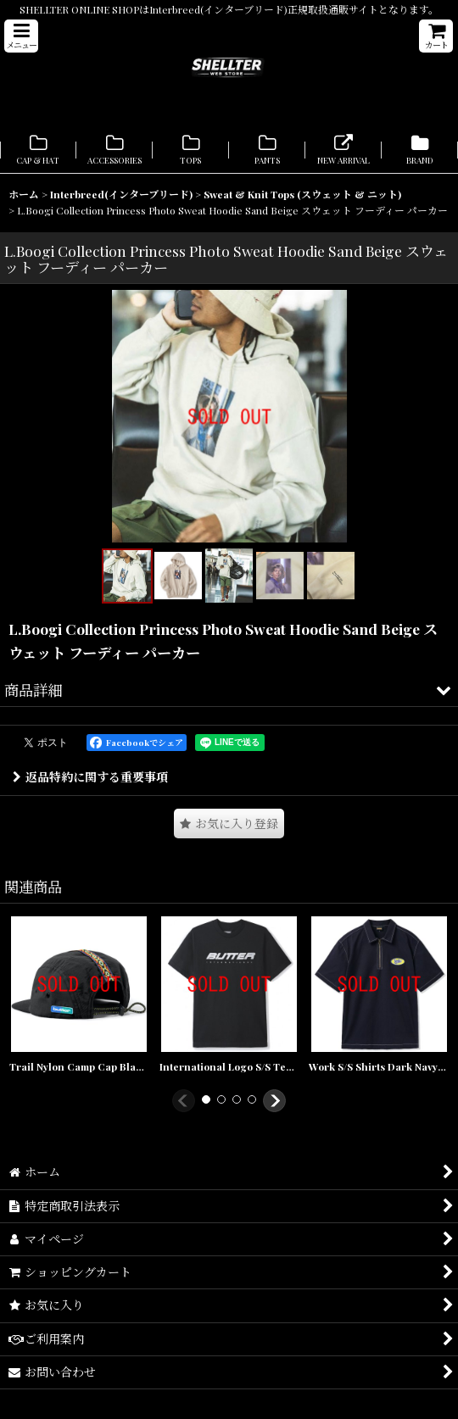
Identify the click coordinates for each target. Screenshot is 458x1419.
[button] (21, 36)
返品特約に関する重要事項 (90, 777)
